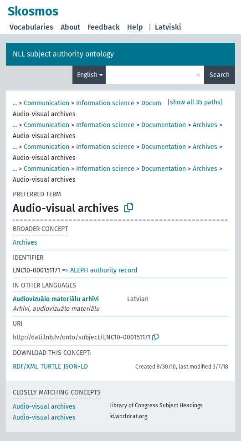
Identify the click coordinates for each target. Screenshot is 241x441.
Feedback (103, 27)
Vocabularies (31, 27)
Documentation (163, 125)
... (15, 103)
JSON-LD (75, 366)
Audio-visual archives (44, 406)
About (70, 27)
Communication (46, 103)
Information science (105, 103)
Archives (205, 125)
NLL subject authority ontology (63, 54)
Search (220, 75)
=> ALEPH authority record (99, 270)
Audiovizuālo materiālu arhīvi (56, 299)
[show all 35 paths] (195, 102)
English (87, 75)
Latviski (168, 27)
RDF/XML (25, 366)
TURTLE (51, 366)
